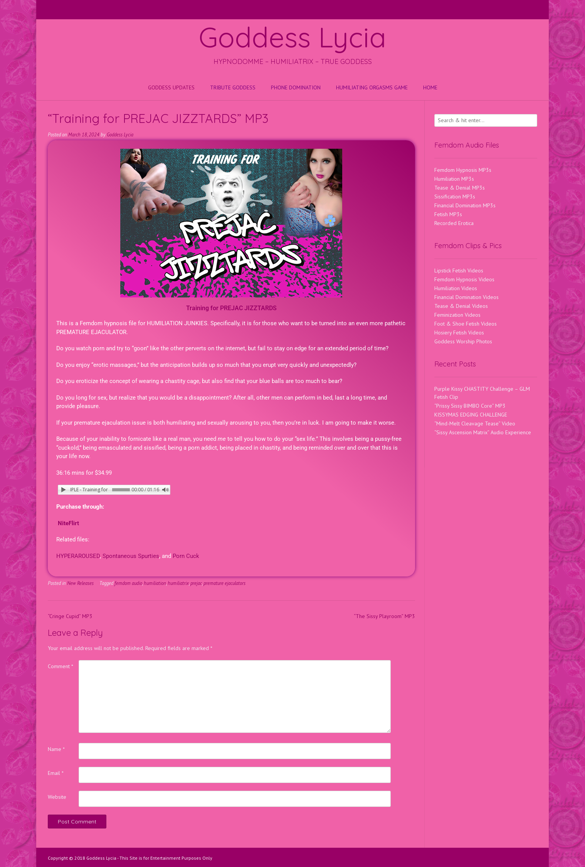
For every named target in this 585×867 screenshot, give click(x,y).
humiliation (155, 583)
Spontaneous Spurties (131, 556)
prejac (196, 583)
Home (430, 87)
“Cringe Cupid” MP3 (70, 616)
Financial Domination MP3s (465, 205)
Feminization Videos (457, 314)
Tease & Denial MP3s (459, 187)
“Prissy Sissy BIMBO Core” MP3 (470, 405)
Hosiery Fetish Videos (459, 332)
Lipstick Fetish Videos (458, 270)
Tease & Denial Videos (461, 305)
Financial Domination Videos (466, 297)
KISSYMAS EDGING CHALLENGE (470, 414)
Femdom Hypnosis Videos (464, 279)
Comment (60, 666)
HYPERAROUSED (78, 556)
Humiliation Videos (455, 288)
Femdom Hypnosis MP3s (462, 169)
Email (56, 773)
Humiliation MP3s (454, 178)
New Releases (80, 583)
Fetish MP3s (448, 214)
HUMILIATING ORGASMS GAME (372, 87)
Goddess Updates (171, 87)
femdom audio (128, 583)
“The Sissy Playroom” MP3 (384, 616)
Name (56, 749)
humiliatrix (178, 583)
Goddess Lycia (292, 37)
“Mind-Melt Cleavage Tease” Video (474, 423)
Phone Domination (296, 87)
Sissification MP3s (454, 196)
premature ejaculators (224, 583)
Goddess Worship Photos (463, 341)
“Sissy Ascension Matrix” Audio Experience (482, 432)
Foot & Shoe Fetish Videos (465, 323)
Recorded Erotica (454, 223)
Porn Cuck (186, 556)
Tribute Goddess (233, 87)
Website (57, 796)
